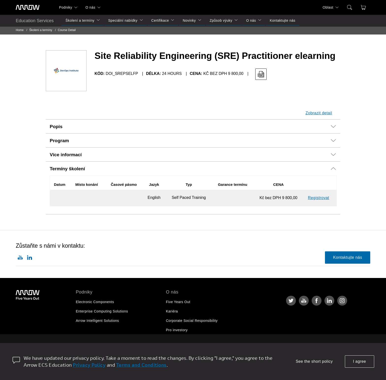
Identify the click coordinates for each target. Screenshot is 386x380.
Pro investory (177, 330)
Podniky (65, 7)
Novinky (189, 20)
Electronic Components (95, 302)
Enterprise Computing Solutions (102, 311)
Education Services (35, 20)
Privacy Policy (89, 365)
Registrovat (318, 198)
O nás (90, 7)
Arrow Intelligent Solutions (97, 321)
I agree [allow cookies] (359, 361)
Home (20, 30)
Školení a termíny (79, 20)
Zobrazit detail (319, 113)
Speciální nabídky (123, 20)
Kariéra (172, 311)
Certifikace (160, 20)
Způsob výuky (221, 20)
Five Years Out (178, 302)
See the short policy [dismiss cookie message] (314, 361)
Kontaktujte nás (282, 20)
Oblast (328, 7)
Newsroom (174, 339)
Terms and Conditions (141, 365)
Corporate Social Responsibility (192, 321)
